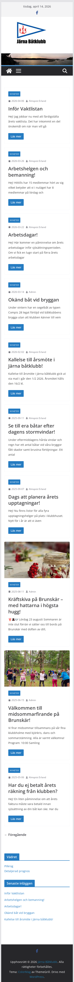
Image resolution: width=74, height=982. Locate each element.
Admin (32, 292)
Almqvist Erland (37, 101)
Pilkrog (8, 866)
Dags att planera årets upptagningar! (33, 499)
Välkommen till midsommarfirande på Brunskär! (33, 714)
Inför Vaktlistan (25, 108)
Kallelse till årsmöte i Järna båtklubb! (31, 362)
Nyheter (14, 94)
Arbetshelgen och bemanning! (28, 171)
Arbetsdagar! (22, 234)
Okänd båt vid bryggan (33, 299)
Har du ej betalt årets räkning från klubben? (32, 788)
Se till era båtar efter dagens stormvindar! (31, 428)
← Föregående (15, 835)
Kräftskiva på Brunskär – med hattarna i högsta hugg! (35, 605)
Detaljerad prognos (17, 871)
